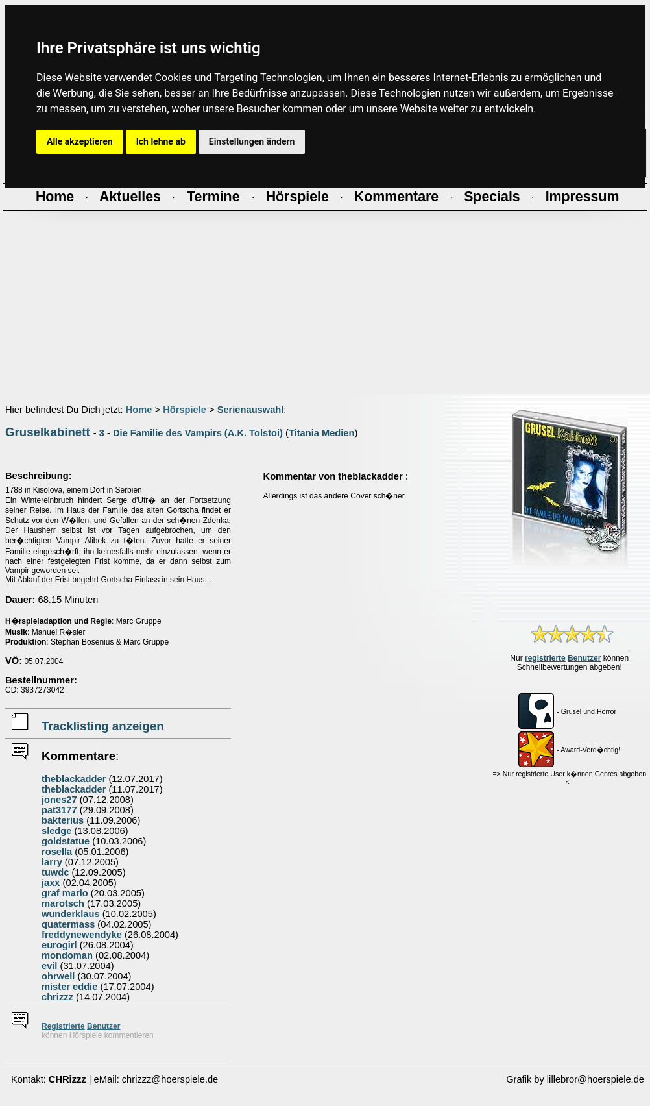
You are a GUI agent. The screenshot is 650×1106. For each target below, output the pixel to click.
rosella (57, 851)
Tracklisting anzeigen (103, 726)
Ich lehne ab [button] (161, 141)
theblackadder (74, 779)
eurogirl (59, 945)
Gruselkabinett (47, 432)
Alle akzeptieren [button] (80, 141)
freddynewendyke (82, 934)
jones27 (59, 799)
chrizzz (57, 997)
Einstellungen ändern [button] (252, 141)
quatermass (68, 924)
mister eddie (69, 986)
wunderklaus (71, 914)
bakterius (63, 820)
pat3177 (59, 810)
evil (49, 966)
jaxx (51, 883)
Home (139, 409)
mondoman (67, 955)
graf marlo (65, 893)
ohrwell (58, 976)
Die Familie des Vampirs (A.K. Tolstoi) (198, 433)
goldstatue (66, 841)
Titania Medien (322, 433)
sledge (56, 831)
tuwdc (55, 872)
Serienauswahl (250, 409)
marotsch (63, 903)
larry (52, 862)
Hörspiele (184, 409)
